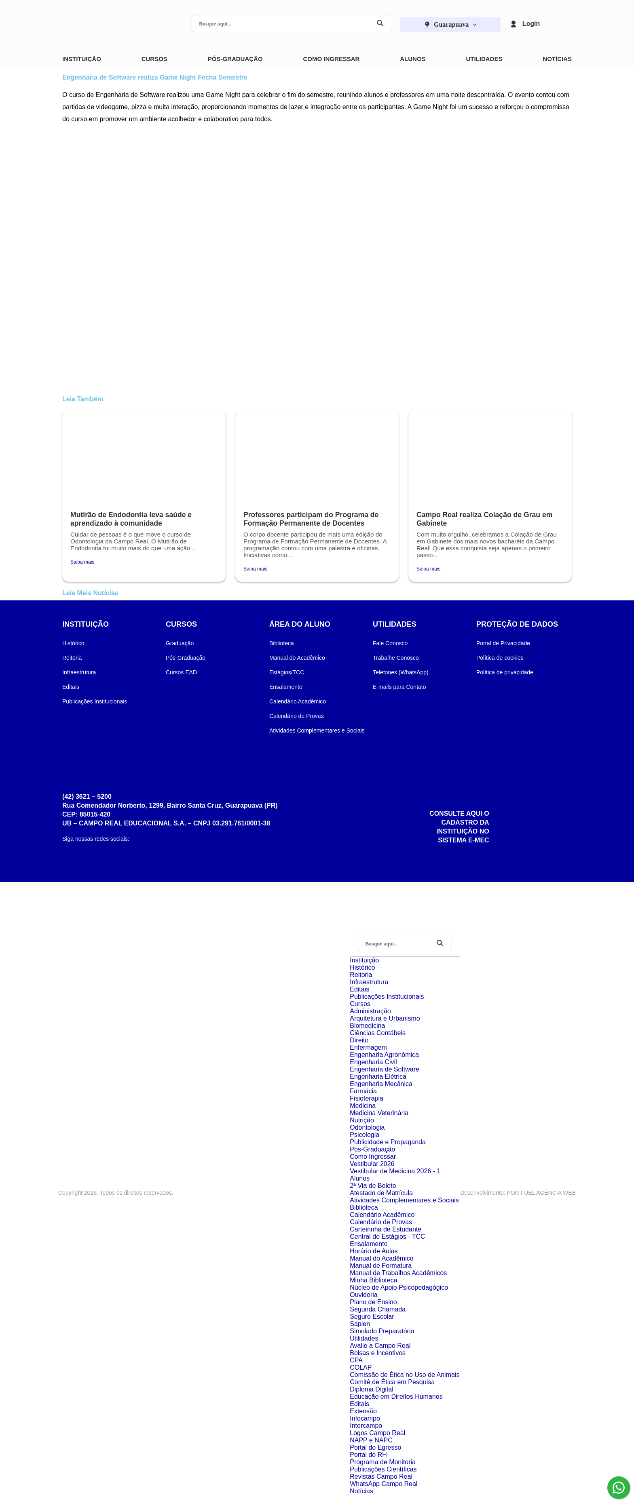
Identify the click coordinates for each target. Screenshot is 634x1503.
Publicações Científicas (383, 1469)
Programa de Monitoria (383, 1462)
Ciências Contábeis (378, 1032)
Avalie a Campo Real (380, 1345)
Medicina (363, 1105)
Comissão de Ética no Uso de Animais (404, 1374)
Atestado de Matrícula (381, 1192)
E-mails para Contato (399, 687)
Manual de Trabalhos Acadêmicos (398, 1272)
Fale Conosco (390, 643)
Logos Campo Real (377, 1432)
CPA (356, 1360)
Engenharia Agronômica (384, 1054)
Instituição (81, 58)
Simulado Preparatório (382, 1331)
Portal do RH (368, 1454)
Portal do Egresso (375, 1447)
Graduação (180, 643)
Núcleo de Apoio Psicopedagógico (399, 1287)
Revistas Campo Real (381, 1476)
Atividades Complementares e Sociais (317, 730)
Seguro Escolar (372, 1316)
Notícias (557, 58)
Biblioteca (281, 643)
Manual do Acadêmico (297, 658)
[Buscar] (380, 23)
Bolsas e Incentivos (378, 1352)
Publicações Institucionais (94, 701)
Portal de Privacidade (503, 643)
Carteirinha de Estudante (385, 1229)
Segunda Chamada (378, 1309)
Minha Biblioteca (373, 1280)
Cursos (154, 58)
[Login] (513, 24)
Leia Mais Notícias (90, 592)
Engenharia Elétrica (378, 1076)
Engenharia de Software (384, 1069)
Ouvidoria (363, 1294)
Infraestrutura (79, 672)
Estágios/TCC (286, 672)
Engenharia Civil (373, 1062)
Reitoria (72, 658)
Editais (70, 687)
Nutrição (362, 1120)
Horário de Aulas (373, 1251)
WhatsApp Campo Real (383, 1483)
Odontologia (367, 1127)
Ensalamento (285, 687)
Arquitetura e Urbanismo (385, 1018)
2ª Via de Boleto (373, 1185)
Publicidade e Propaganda (388, 1142)
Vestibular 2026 (372, 1163)
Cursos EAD (181, 672)
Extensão (363, 1411)
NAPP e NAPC (371, 1440)
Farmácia (363, 1091)
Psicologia (364, 1134)
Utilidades (484, 58)
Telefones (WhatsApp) (401, 672)
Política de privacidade (504, 672)
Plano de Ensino (373, 1302)
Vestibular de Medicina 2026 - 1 (395, 1171)
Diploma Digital (371, 1389)
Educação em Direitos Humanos (396, 1396)
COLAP (361, 1367)
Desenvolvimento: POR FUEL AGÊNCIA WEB (518, 1192)
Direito (359, 1040)
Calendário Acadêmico (297, 701)
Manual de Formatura (381, 1265)
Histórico (73, 643)
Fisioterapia (366, 1098)
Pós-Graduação (235, 58)
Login (531, 23)
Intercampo (366, 1425)
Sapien (360, 1323)
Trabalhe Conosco (396, 658)
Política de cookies (500, 658)
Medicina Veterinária (379, 1112)
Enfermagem (368, 1047)
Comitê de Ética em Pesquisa (392, 1382)
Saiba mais (82, 562)
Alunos (412, 58)
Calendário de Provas (296, 716)
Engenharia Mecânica (381, 1083)
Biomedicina (367, 1025)
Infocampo (365, 1418)
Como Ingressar (331, 58)
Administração (370, 1011)
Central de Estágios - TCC (387, 1236)
